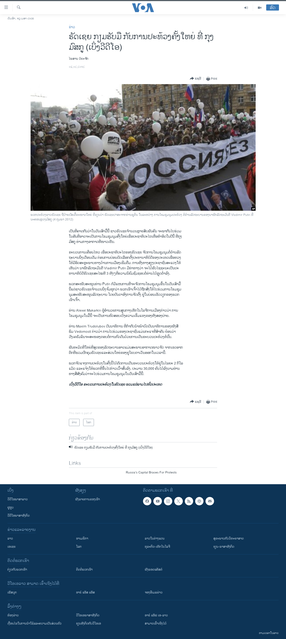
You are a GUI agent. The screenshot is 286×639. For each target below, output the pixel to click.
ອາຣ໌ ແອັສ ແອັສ (85, 592)
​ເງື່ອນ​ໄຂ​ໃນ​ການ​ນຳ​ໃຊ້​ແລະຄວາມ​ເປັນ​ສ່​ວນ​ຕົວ (34, 623)
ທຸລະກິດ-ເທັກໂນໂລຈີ (157, 546)
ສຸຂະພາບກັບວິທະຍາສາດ (228, 538)
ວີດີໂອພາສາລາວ (17, 499)
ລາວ (10, 538)
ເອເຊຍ (11, 546)
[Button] (195, 79)
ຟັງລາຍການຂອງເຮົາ (87, 499)
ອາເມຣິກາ (82, 538)
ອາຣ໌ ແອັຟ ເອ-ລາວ (156, 615)
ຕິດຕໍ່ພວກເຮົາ (84, 569)
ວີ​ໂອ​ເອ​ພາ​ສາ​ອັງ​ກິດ (87, 615)
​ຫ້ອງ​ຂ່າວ (13, 615)
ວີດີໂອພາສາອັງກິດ (18, 515)
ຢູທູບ (10, 507)
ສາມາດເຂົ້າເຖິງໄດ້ (156, 623)
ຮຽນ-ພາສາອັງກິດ (223, 546)
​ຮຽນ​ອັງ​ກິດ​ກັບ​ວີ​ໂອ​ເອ (88, 623)
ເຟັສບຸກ (12, 592)
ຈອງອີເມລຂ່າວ (154, 592)
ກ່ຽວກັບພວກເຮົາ (17, 569)
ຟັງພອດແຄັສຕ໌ (153, 569)
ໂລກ (79, 546)
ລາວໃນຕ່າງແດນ (155, 538)
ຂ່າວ (72, 27)
